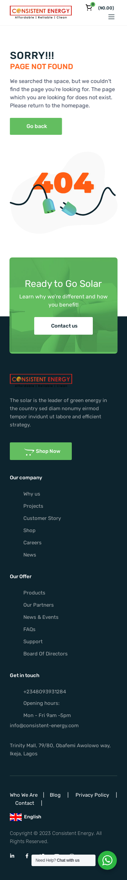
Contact (24, 803)
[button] (28, 126)
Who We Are (24, 795)
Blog (55, 795)
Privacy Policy (92, 795)
